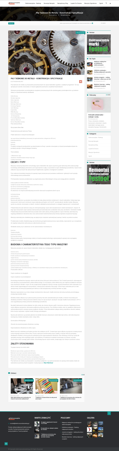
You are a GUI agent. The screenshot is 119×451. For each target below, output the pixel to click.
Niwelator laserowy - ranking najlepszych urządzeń (102, 85)
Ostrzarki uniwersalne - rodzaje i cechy (96, 116)
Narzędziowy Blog (62, 3)
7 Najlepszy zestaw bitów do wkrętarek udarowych (46, 398)
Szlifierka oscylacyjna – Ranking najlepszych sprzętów (102, 71)
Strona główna (53, 15)
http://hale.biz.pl (48, 363)
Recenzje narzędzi (49, 3)
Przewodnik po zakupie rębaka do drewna (49, 429)
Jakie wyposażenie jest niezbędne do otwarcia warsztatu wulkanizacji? (84, 23)
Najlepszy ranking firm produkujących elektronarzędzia (100, 63)
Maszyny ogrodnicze (90, 3)
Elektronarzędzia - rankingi (33, 3)
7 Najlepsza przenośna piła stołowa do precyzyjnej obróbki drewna (70, 398)
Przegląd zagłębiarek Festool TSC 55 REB (49, 423)
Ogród (101, 3)
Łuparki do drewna (76, 3)
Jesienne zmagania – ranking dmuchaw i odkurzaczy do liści (102, 78)
